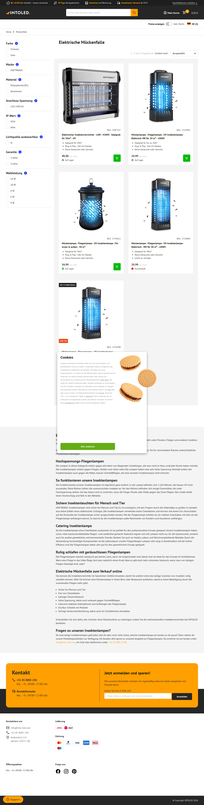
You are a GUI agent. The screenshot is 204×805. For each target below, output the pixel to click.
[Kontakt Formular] (30, 693)
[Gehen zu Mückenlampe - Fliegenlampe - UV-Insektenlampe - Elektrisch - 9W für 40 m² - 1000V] (160, 204)
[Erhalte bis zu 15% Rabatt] (182, 696)
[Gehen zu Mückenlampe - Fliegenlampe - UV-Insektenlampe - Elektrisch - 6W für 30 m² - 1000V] (91, 313)
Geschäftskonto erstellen (185, 2)
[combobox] (102, 12)
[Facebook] (58, 771)
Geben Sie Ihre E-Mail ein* (117, 690)
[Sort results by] (184, 53)
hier (109, 389)
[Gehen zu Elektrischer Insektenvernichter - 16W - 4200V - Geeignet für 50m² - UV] (91, 95)
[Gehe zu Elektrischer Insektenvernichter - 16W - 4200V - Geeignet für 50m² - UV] (91, 136)
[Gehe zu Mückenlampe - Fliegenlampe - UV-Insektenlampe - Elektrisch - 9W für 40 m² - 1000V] (160, 245)
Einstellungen (70, 403)
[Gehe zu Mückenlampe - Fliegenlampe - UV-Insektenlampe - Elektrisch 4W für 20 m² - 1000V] (160, 136)
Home (8, 32)
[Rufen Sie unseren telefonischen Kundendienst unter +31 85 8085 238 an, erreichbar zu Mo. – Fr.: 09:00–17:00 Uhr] (30, 682)
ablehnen (89, 396)
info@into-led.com (65, 642)
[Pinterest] (74, 771)
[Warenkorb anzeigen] (190, 12)
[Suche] (134, 12)
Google (101, 393)
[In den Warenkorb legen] (117, 158)
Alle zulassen (88, 446)
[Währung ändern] (192, 24)
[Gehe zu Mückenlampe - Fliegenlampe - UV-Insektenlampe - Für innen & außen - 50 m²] (91, 245)
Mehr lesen (105, 380)
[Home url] (18, 12)
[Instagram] (66, 771)
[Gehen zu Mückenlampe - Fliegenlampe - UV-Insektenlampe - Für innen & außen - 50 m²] (91, 204)
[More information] (16, 43)
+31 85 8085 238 (20, 732)
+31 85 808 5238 (117, 642)
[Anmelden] (171, 12)
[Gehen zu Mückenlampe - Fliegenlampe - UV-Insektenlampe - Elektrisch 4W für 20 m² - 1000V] (160, 95)
